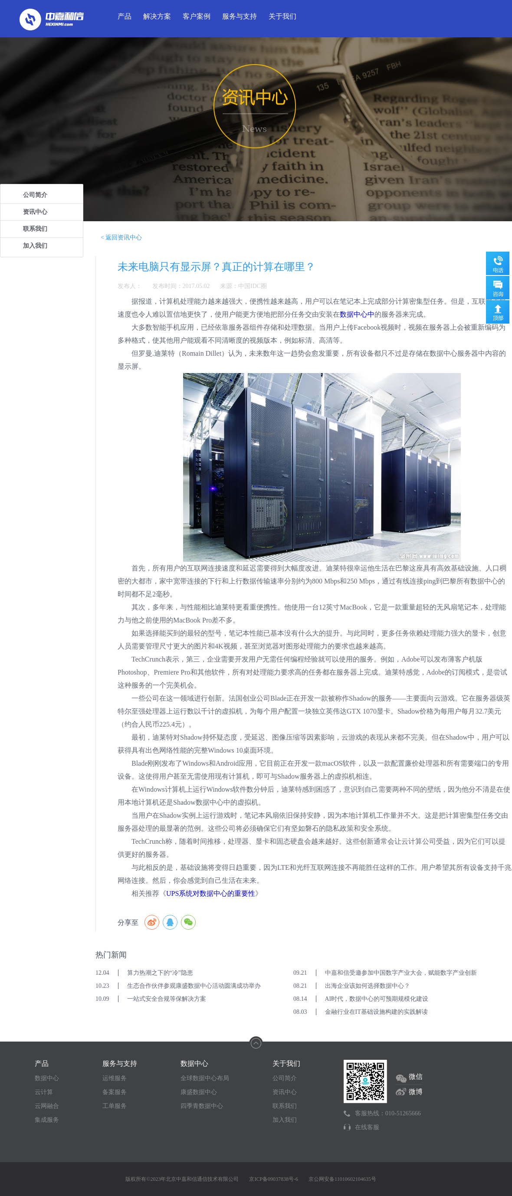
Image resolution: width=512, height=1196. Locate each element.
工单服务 (114, 1106)
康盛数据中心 (199, 1092)
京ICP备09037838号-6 (273, 1179)
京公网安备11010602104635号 (342, 1179)
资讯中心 (35, 212)
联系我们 (35, 229)
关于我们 (282, 16)
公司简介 (35, 195)
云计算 (44, 1092)
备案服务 (114, 1092)
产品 (124, 16)
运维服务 (114, 1078)
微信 (416, 1076)
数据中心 (47, 1078)
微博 (416, 1091)
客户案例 (196, 16)
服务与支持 (239, 16)
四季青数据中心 (202, 1106)
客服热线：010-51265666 (388, 1113)
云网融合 (47, 1106)
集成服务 (47, 1120)
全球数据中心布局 (205, 1078)
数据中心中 (357, 314)
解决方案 (157, 16)
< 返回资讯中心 (121, 237)
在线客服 (367, 1127)
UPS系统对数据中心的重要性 (210, 893)
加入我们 (35, 245)
